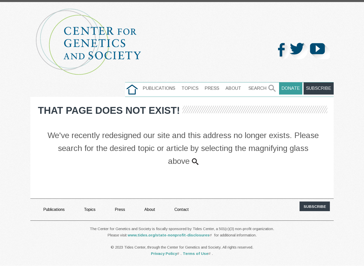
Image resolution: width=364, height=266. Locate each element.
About (233, 88)
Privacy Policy (165, 253)
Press (212, 88)
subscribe (315, 207)
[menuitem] (132, 89)
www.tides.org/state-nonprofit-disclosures (170, 235)
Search (257, 88)
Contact (181, 209)
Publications (159, 88)
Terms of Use (197, 253)
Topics (189, 88)
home (132, 88)
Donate (291, 88)
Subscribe (318, 88)
